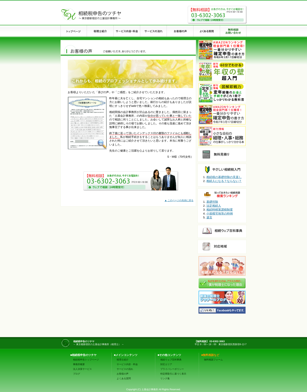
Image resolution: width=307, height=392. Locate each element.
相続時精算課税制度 (219, 209)
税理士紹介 (122, 359)
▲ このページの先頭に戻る (178, 200)
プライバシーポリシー (172, 369)
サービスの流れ (125, 369)
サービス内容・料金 (127, 364)
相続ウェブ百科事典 (170, 359)
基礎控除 (212, 201)
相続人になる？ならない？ (224, 181)
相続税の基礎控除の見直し (224, 177)
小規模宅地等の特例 (219, 213)
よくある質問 (124, 378)
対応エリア (166, 364)
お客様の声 (122, 373)
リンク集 (165, 378)
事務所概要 (79, 364)
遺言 (209, 217)
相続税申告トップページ (86, 359)
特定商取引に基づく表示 (173, 373)
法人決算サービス (82, 369)
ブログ (76, 373)
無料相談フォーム (213, 359)
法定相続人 (213, 205)
